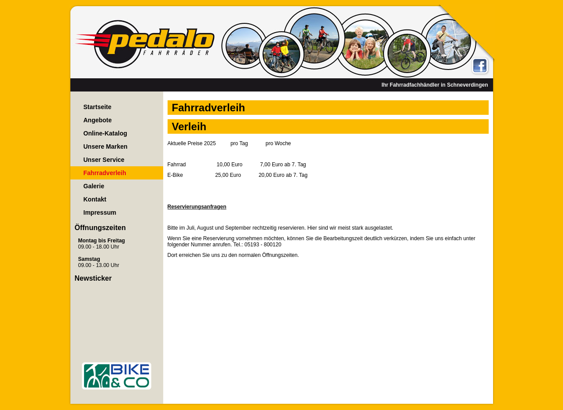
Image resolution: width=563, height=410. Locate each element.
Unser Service (104, 159)
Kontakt (95, 199)
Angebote (98, 120)
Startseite (98, 106)
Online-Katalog (106, 133)
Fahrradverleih (105, 172)
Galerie (94, 186)
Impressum (100, 212)
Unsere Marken (106, 146)
